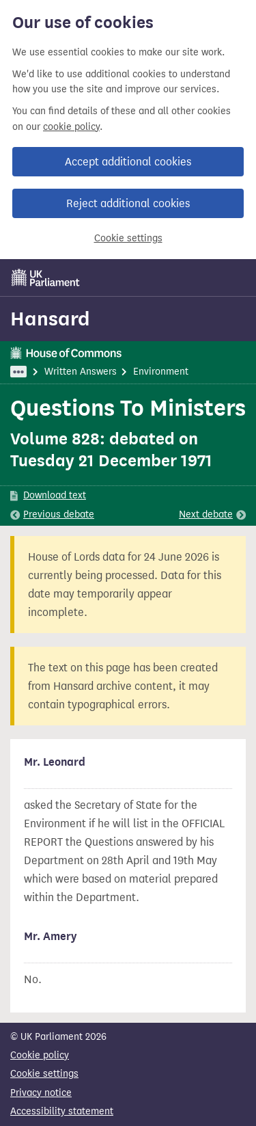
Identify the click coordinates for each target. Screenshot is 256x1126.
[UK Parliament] (45, 278)
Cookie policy (39, 1055)
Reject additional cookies (128, 203)
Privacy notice (41, 1093)
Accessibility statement (61, 1111)
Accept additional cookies (128, 161)
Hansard (50, 318)
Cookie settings (128, 238)
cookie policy (71, 127)
